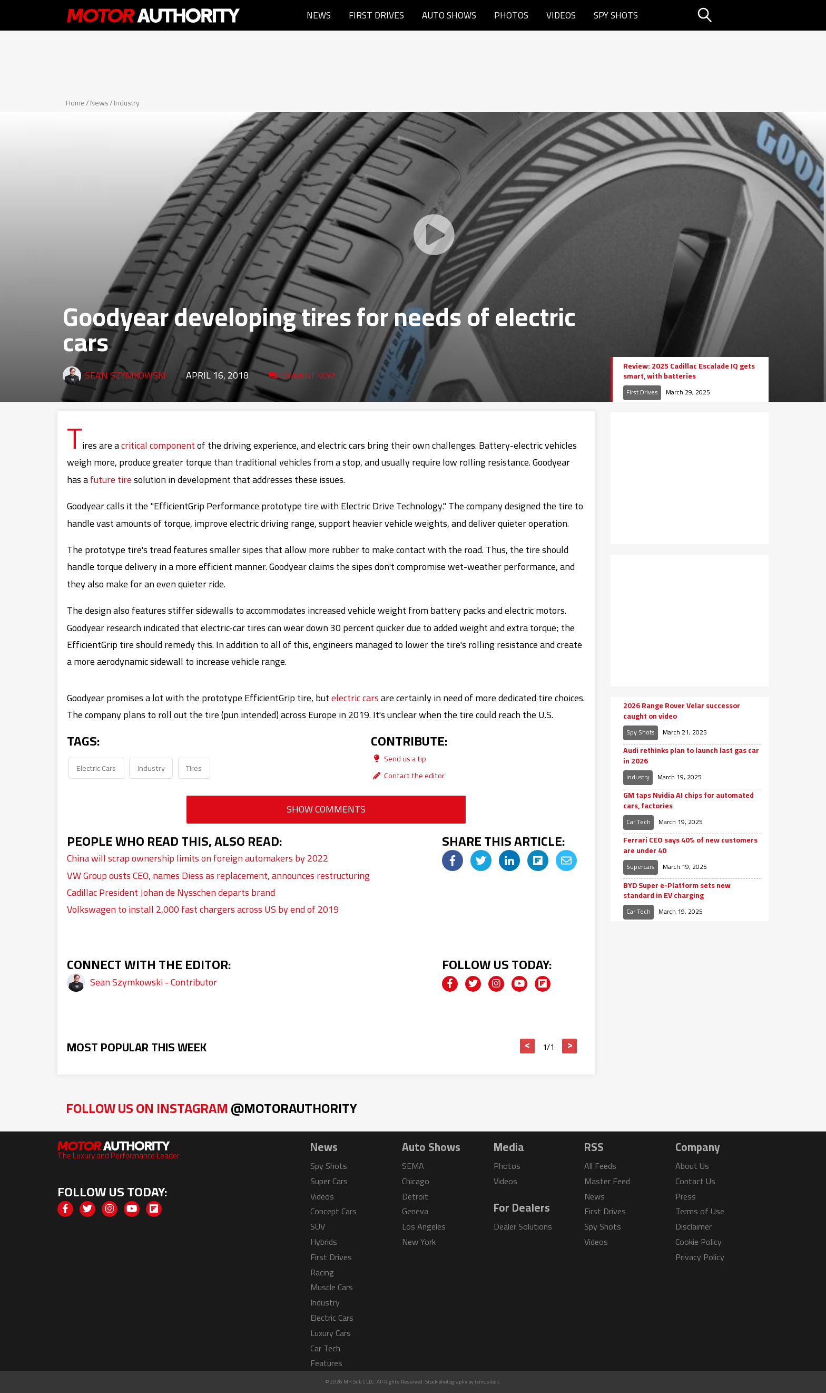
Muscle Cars (331, 1287)
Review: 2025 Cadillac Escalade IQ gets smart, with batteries (689, 371)
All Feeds (600, 1166)
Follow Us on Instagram (211, 1108)
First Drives (376, 15)
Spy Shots (616, 15)
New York (419, 1242)
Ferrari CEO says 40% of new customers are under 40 (690, 845)
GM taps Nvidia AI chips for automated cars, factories (688, 800)
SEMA (413, 1166)
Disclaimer (693, 1226)
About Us (692, 1166)
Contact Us (695, 1181)
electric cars (355, 698)
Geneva (415, 1211)
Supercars (640, 866)
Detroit (415, 1196)
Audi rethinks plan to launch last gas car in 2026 (691, 756)
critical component (158, 445)
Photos (511, 15)
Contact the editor (408, 775)
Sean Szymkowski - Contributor (153, 982)
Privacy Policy (699, 1257)
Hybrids (323, 1242)
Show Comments (326, 809)
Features (326, 1363)
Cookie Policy (698, 1242)
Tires (194, 768)
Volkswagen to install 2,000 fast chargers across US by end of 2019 (203, 909)
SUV (317, 1226)
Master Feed (607, 1181)
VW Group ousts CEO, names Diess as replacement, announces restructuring (218, 875)
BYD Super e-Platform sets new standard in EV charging (677, 891)
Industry (127, 103)
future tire (111, 479)
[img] (452, 860)
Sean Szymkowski (125, 375)
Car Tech (638, 822)
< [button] (527, 1046)
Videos (561, 15)
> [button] (570, 1046)
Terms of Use (699, 1211)
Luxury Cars (330, 1333)
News (319, 15)
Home (75, 103)
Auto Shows (449, 15)
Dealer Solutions (523, 1226)
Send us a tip (398, 758)
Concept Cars (333, 1211)
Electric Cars (96, 768)
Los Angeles (424, 1226)
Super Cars (329, 1181)
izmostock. (487, 1382)
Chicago (415, 1181)
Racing (322, 1272)
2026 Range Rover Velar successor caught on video (681, 711)
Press (685, 1196)
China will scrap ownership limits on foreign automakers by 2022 (197, 858)
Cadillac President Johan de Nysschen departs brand (171, 892)
